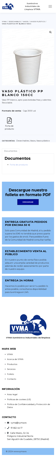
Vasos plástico (43, 140)
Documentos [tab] (10, 151)
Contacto (11, 379)
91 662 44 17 (16, 428)
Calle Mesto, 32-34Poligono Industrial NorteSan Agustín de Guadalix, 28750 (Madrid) (28, 436)
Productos (12, 364)
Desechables (22, 140)
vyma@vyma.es (18, 423)
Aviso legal (12, 394)
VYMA (10, 354)
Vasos (32, 140)
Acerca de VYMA (15, 359)
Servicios (11, 369)
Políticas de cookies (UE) (19, 399)
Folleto (10, 374)
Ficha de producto (19, 164)
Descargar (28, 202)
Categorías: (8, 141)
